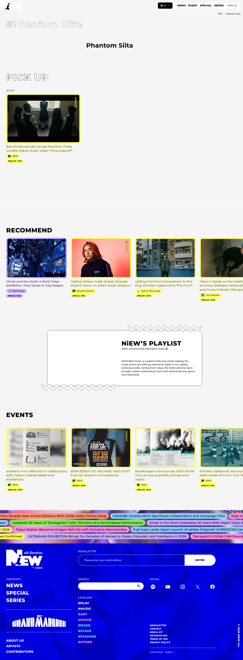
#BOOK (84, 625)
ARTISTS (13, 646)
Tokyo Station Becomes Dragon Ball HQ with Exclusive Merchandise (73, 529)
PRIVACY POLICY (160, 642)
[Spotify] (153, 587)
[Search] (111, 586)
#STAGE (85, 631)
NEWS (181, 5)
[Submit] (139, 586)
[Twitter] (197, 587)
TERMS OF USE (159, 639)
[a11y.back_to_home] (12, 6)
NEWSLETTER (87, 551)
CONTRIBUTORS (19, 652)
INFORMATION (158, 635)
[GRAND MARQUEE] (39, 621)
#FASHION (87, 636)
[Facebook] (212, 587)
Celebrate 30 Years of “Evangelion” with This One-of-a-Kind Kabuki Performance (79, 523)
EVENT (192, 5)
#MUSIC (85, 609)
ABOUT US (15, 640)
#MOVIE (85, 620)
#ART (82, 614)
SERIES (219, 5)
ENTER (200, 560)
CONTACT (155, 628)
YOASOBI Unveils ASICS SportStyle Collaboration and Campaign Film (171, 516)
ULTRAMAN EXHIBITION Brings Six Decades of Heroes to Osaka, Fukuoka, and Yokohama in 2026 (109, 536)
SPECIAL (206, 5)
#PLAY (83, 603)
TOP (220, 14)
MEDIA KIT (156, 632)
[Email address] (131, 560)
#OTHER (85, 642)
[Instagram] (183, 587)
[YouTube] (168, 587)
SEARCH (83, 579)
